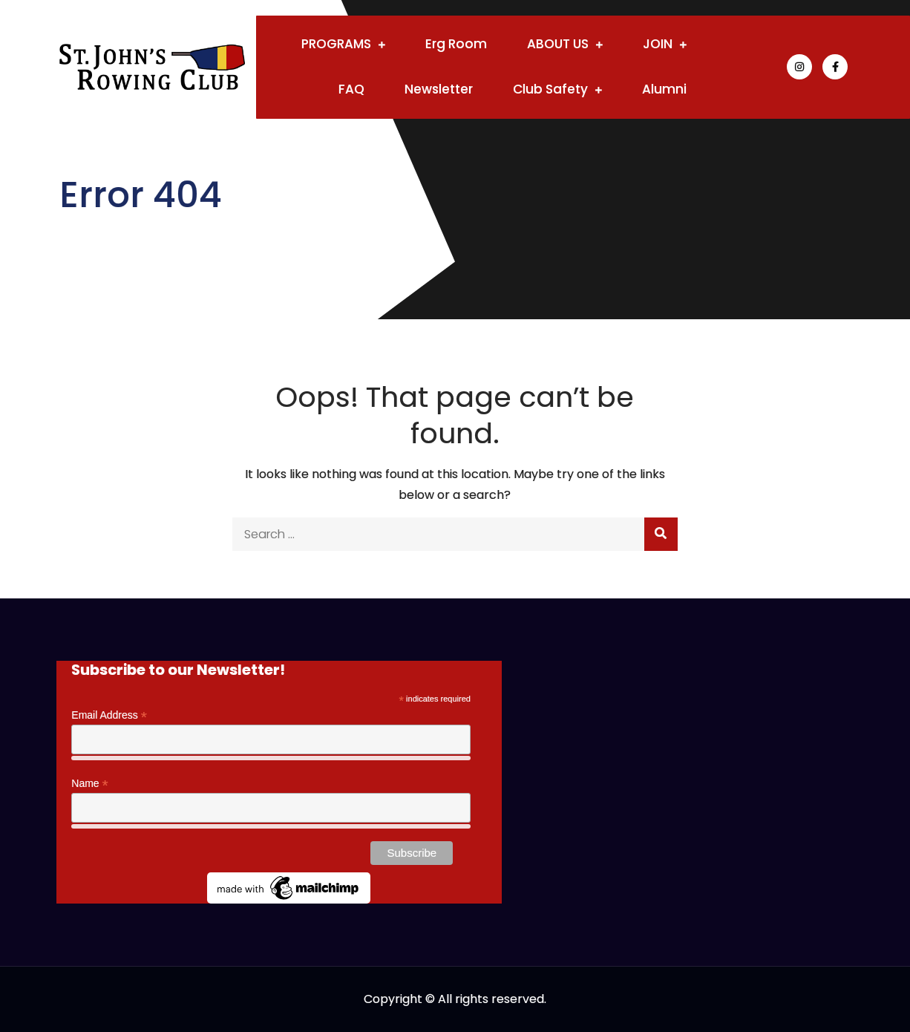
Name (89, 784)
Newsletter (439, 89)
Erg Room (456, 44)
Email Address (109, 715)
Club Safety (550, 89)
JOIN (657, 44)
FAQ (351, 89)
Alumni (664, 89)
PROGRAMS (336, 44)
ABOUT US (558, 44)
